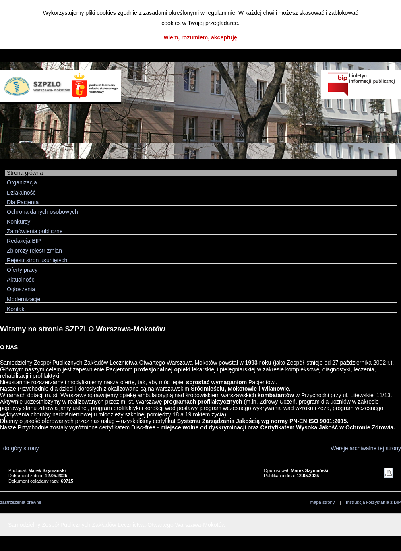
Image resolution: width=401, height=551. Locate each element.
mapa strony (322, 502)
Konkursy (18, 221)
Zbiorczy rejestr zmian (34, 250)
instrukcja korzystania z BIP (373, 502)
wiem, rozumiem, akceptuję (200, 37)
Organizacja (22, 182)
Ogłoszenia (21, 289)
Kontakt (16, 309)
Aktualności (21, 279)
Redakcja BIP (24, 241)
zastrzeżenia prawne (20, 502)
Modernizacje (23, 299)
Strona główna (25, 173)
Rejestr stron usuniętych (37, 260)
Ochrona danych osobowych (42, 212)
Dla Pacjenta (23, 202)
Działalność (21, 192)
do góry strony (19, 448)
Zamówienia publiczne (35, 231)
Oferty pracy (22, 270)
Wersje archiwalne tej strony (366, 448)
